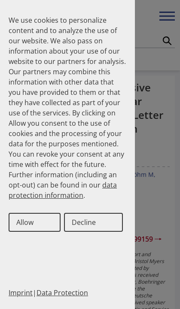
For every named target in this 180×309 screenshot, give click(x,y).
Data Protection (62, 292)
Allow (25, 222)
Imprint (21, 292)
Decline (84, 222)
